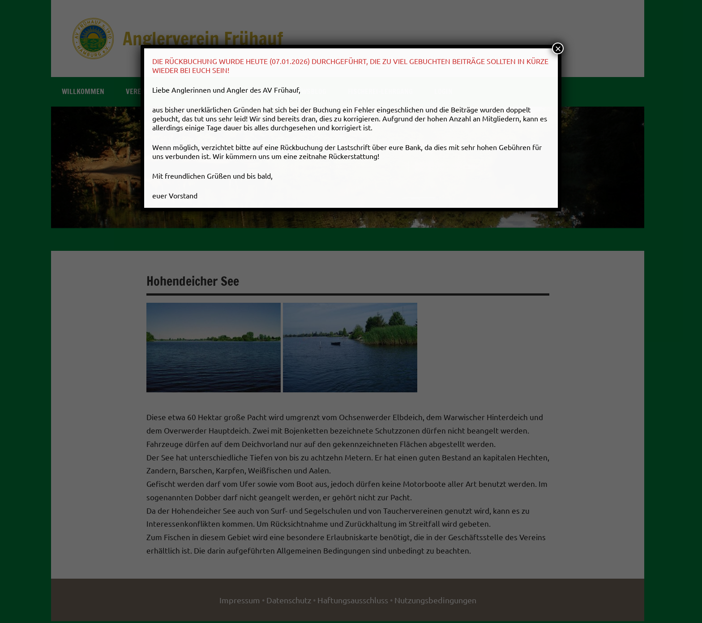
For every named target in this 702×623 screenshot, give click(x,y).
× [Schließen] (558, 48)
